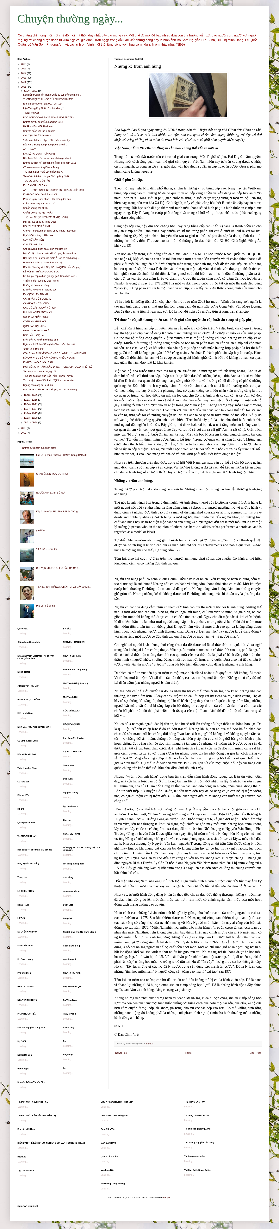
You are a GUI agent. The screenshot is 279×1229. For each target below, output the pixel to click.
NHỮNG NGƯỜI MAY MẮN (37, 312)
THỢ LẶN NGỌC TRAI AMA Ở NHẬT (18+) (45, 217)
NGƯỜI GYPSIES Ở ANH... (37, 226)
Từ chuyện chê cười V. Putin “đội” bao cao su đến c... (50, 380)
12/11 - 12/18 (31, 399)
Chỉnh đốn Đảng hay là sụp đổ (38, 203)
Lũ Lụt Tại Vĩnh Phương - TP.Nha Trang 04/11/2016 (62, 455)
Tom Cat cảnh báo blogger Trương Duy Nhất (46, 176)
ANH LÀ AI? (29, 149)
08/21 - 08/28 (31, 422)
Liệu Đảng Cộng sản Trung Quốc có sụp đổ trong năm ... (52, 94)
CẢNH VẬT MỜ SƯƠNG (36, 303)
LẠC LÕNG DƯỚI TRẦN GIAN (39, 153)
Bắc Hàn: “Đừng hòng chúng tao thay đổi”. (45, 144)
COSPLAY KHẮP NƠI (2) (36, 317)
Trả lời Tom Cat (31, 112)
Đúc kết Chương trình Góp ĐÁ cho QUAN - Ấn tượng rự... (52, 267)
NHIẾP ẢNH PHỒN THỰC (36, 330)
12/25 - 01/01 (31, 90)
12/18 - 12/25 (31, 395)
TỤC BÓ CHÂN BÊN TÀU (36, 181)
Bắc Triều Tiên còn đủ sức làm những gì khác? (47, 158)
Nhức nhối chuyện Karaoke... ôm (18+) (43, 103)
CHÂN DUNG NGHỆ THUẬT (38, 212)
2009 (24, 432)
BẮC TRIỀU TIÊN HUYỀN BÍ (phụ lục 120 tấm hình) (50, 389)
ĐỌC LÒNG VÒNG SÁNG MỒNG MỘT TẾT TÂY (48, 117)
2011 (24, 87)
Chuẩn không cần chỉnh (35, 208)
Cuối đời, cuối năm (32, 244)
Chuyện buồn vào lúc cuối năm (39, 131)
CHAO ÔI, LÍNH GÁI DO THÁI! (52, 474)
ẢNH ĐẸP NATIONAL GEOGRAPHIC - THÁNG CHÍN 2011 (53, 190)
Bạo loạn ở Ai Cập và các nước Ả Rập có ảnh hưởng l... (51, 258)
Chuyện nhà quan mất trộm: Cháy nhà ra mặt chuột (49, 230)
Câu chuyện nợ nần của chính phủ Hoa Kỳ (45, 249)
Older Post (255, 1053)
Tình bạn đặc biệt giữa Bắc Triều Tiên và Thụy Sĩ (48, 376)
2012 (24, 82)
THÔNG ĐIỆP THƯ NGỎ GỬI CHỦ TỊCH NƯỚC (48, 99)
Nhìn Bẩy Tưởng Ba (33, 335)
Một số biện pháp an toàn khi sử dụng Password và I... (51, 253)
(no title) (40, 530)
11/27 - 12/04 (31, 409)
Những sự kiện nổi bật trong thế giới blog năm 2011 (49, 163)
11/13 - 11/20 (31, 418)
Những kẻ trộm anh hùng (36, 285)
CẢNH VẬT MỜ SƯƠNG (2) (37, 298)
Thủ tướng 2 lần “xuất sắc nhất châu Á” (43, 171)
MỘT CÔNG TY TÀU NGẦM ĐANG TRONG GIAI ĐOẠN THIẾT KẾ (57, 367)
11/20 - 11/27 (31, 413)
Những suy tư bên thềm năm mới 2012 (43, 122)
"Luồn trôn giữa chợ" (33, 348)
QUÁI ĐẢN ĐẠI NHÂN (34, 326)
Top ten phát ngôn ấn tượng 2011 (40, 371)
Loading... (22, 633)
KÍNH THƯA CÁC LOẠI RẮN (38, 362)
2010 (24, 428)
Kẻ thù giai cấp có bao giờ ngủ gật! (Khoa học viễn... (50, 276)
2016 (24, 64)
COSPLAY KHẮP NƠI (34, 321)
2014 (24, 73)
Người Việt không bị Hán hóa (38, 235)
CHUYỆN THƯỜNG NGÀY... (38, 135)
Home (188, 1053)
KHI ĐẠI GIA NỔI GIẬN (35, 185)
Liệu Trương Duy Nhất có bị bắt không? (43, 108)
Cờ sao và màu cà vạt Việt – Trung (41, 167)
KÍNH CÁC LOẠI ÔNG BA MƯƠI (40, 194)
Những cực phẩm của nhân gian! (39, 448)
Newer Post (121, 1053)
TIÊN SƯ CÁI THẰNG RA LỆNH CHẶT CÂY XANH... (63, 587)
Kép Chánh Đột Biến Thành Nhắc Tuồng (57, 511)
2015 (24, 68)
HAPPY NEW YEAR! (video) (38, 126)
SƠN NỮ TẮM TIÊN (33, 240)
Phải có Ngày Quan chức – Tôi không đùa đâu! (47, 199)
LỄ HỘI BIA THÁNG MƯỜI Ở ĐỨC (41, 271)
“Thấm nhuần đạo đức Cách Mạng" (41, 280)
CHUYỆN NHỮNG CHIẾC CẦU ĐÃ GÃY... (58, 568)
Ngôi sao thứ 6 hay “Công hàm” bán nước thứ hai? (49, 344)
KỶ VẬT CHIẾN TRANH (35, 294)
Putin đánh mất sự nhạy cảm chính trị (42, 262)
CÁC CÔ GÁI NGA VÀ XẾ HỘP (39, 308)
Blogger (166, 1197)
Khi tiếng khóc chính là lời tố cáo (40, 289)
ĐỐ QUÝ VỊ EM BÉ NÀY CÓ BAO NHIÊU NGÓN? (49, 357)
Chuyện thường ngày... (70, 18)
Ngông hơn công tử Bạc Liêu (38, 385)
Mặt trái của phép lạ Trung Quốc (39, 221)
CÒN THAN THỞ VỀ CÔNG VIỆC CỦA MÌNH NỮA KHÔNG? (54, 353)
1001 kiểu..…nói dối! (46, 549)
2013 (24, 77)
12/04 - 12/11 (31, 404)
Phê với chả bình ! (45, 605)
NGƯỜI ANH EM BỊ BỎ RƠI (50, 492)
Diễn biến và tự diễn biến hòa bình (41, 339)
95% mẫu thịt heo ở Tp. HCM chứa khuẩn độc (46, 140)
